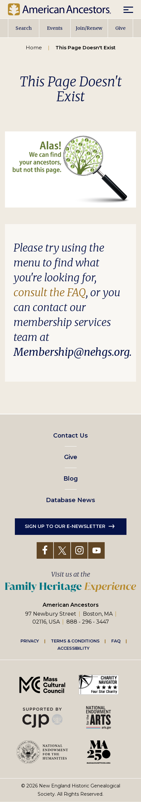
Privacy (29, 641)
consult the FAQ (50, 292)
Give (120, 28)
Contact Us (70, 435)
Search (24, 28)
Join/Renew (89, 28)
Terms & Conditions (75, 641)
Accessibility (73, 648)
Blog (70, 478)
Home (34, 47)
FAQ (116, 641)
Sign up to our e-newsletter (65, 526)
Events (54, 28)
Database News (70, 500)
